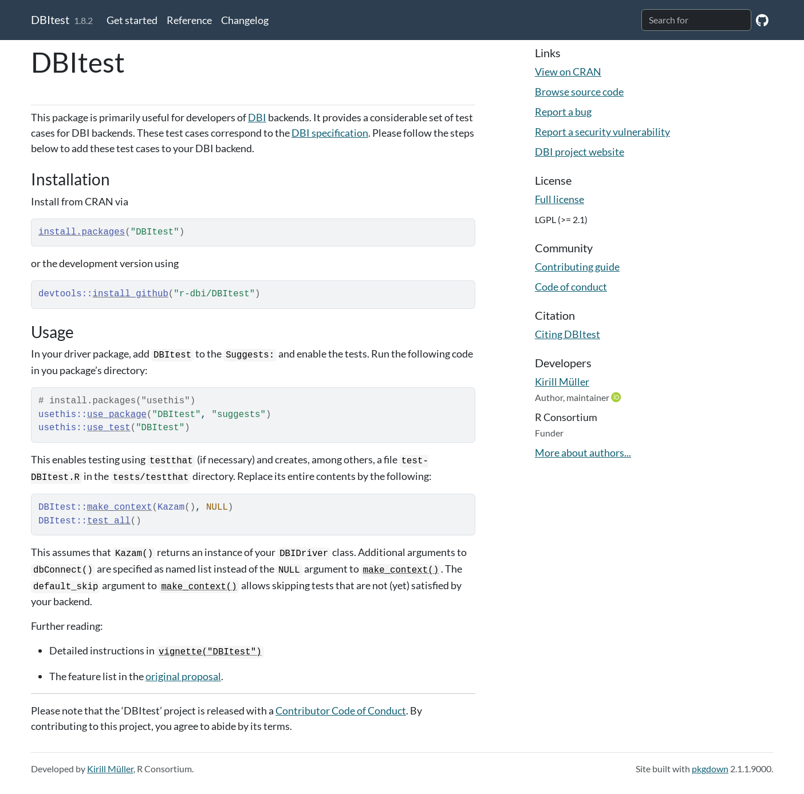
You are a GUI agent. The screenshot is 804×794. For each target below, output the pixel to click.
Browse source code (579, 91)
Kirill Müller (562, 381)
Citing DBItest (567, 334)
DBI (257, 117)
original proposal (183, 676)
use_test (109, 428)
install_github (130, 294)
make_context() (401, 570)
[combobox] (696, 20)
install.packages (81, 232)
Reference (189, 20)
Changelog (245, 20)
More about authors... (583, 452)
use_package (117, 415)
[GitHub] (762, 20)
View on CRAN (568, 71)
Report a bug (563, 111)
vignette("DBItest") (210, 652)
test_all (109, 521)
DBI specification (329, 132)
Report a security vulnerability (602, 131)
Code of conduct (571, 286)
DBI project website (579, 151)
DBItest (50, 19)
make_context (119, 507)
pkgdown (710, 768)
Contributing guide (577, 266)
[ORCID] (617, 397)
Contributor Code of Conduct (340, 710)
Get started (132, 20)
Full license (559, 199)
